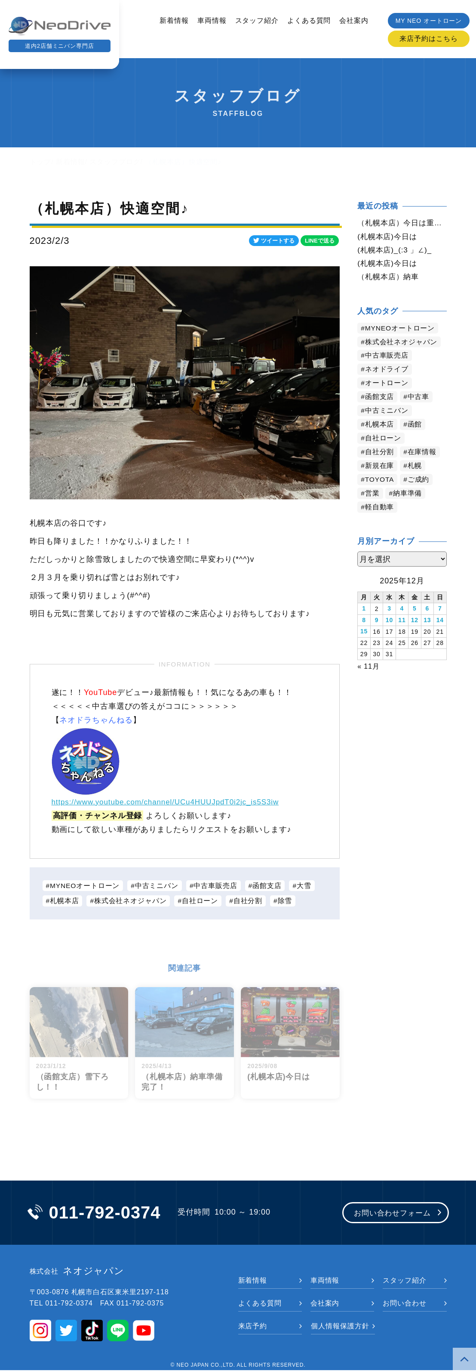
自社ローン (201, 901)
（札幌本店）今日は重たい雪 (401, 222)
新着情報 (174, 20)
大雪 (306, 885)
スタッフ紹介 (257, 20)
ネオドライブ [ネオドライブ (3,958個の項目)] (386, 370)
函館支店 (268, 885)
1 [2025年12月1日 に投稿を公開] (364, 610)
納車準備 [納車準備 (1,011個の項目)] (408, 495)
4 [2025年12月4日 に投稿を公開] (402, 610)
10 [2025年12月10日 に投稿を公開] (389, 621)
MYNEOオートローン (85, 885)
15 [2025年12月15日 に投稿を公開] (364, 632)
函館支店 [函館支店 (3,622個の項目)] (379, 398)
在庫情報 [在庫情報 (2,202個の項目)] (422, 453)
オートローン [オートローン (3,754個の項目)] (386, 384)
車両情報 (212, 20)
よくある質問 (309, 20)
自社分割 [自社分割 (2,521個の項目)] (379, 453)
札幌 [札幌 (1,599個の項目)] (415, 467)
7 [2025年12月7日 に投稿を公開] (440, 610)
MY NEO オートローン (429, 20)
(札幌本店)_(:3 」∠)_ (396, 250)
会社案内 (354, 20)
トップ (41, 161)
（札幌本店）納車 (389, 278)
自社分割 (249, 901)
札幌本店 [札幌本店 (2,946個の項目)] (379, 426)
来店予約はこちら (428, 38)
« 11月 (368, 666)
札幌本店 (64, 901)
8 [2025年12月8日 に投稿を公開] (364, 621)
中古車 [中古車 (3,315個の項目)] (419, 398)
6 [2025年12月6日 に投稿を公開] (427, 610)
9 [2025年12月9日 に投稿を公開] (377, 621)
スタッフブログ (114, 161)
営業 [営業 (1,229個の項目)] (372, 495)
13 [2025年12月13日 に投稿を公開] (427, 621)
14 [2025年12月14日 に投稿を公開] (440, 621)
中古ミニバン (158, 885)
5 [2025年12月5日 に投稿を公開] (415, 610)
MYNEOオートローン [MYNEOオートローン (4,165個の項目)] (400, 329)
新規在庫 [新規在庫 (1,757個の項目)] (379, 467)
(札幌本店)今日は (388, 236)
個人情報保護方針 (340, 1326)
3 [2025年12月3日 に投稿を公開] (389, 610)
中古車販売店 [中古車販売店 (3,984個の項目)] (386, 357)
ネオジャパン (77, 1272)
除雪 (286, 901)
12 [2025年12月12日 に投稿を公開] (414, 621)
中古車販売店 (217, 885)
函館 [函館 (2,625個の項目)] (415, 426)
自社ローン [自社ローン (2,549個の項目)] (383, 439)
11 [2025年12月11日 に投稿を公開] (401, 621)
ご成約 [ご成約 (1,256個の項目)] (420, 481)
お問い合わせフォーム (389, 1213)
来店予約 (252, 1326)
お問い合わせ (404, 1304)
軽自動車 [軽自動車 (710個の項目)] (379, 508)
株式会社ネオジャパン (131, 901)
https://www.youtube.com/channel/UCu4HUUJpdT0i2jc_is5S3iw (172, 802)
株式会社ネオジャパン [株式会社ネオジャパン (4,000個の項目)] (401, 343)
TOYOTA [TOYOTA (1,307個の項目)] (380, 481)
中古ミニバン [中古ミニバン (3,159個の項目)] (386, 412)
